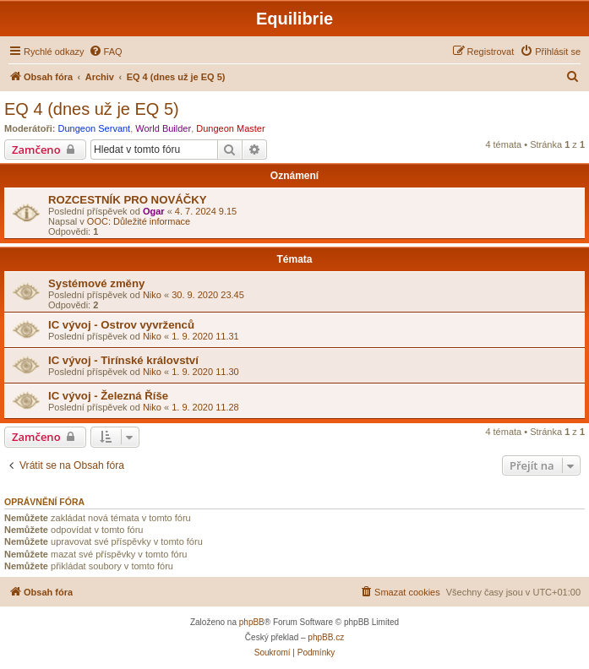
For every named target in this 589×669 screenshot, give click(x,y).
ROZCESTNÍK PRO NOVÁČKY (127, 199)
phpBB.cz (326, 637)
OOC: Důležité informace (138, 221)
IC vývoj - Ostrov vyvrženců (121, 324)
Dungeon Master (230, 128)
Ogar (154, 211)
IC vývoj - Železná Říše (108, 395)
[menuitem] (106, 51)
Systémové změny (96, 283)
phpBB (252, 622)
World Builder (163, 128)
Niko (152, 295)
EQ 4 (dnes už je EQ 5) (91, 109)
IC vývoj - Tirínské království (123, 360)
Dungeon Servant (94, 128)
